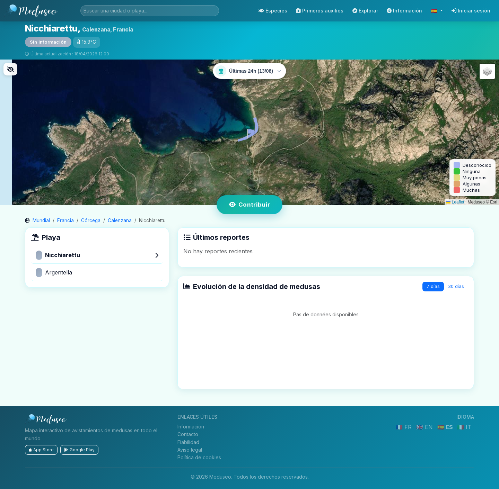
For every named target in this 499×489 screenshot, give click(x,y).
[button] (249, 132)
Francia (65, 220)
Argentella (54, 272)
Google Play (79, 449)
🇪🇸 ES (445, 427)
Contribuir (249, 204)
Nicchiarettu (97, 255)
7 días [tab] (433, 286)
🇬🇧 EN (425, 427)
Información (404, 10)
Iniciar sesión (471, 10)
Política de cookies (199, 457)
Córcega (90, 220)
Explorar (365, 10)
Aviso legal (189, 450)
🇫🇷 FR (404, 427)
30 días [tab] (456, 286)
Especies (273, 10)
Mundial (41, 220)
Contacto (187, 434)
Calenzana (120, 220)
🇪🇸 (435, 10)
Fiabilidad (188, 442)
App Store (41, 449)
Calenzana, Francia (107, 29)
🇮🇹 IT (464, 427)
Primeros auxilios (319, 10)
